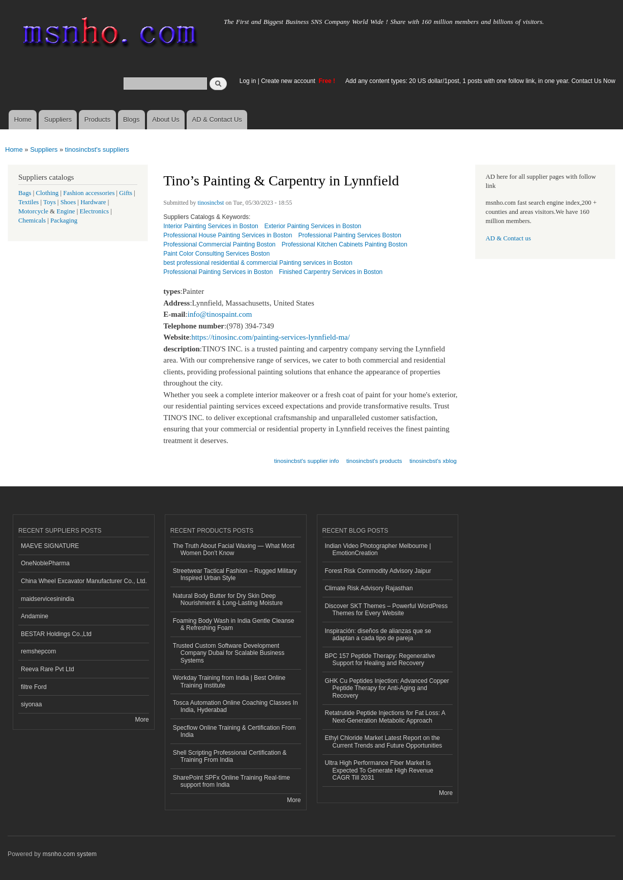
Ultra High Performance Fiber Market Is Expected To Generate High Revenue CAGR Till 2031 (379, 770)
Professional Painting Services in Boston (218, 272)
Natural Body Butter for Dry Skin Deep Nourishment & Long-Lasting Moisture (228, 599)
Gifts (125, 193)
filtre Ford (34, 687)
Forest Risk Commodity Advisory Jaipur (378, 570)
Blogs (131, 119)
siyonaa (31, 704)
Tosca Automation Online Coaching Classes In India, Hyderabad (235, 706)
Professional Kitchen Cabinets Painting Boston (344, 244)
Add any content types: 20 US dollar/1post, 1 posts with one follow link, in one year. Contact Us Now (480, 81)
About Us (165, 119)
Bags (25, 193)
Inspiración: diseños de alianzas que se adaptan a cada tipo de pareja (378, 634)
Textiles (28, 202)
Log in (248, 81)
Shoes (68, 202)
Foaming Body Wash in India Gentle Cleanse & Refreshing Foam (233, 624)
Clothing (47, 193)
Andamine (34, 616)
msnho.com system (70, 854)
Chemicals (32, 220)
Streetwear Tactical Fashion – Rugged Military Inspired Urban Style (235, 574)
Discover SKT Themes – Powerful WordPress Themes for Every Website (386, 609)
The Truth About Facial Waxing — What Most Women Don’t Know (233, 549)
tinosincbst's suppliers (97, 149)
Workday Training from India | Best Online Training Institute (229, 681)
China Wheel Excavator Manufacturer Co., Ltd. (84, 581)
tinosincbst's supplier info (306, 461)
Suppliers (58, 119)
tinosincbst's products (374, 461)
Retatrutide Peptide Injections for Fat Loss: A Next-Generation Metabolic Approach (385, 716)
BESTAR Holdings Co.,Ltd (56, 634)
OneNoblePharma (45, 563)
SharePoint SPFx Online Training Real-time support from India (231, 781)
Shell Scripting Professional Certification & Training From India (230, 756)
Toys (49, 202)
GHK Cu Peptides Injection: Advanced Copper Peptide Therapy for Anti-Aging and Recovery (387, 688)
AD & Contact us (508, 238)
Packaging (63, 220)
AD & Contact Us (217, 119)
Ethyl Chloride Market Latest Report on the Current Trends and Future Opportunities (383, 741)
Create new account (289, 81)
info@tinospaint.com (220, 314)
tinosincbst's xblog (433, 461)
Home (23, 119)
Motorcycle (33, 211)
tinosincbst (211, 202)
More (142, 719)
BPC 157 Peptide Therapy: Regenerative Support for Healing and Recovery (380, 659)
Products (97, 119)
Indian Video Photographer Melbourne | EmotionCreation (378, 549)
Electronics (94, 211)
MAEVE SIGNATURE (50, 545)
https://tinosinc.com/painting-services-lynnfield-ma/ (270, 337)
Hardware (93, 202)
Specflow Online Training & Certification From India (234, 731)
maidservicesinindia (47, 598)
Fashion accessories (88, 193)
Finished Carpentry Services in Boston (330, 272)
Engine (65, 211)
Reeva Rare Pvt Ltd (47, 669)
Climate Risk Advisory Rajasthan (369, 588)
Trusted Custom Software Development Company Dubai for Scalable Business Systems (229, 653)
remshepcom (38, 651)
